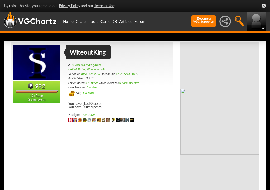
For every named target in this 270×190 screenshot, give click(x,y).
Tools (93, 21)
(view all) (88, 115)
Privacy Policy (69, 5)
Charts (81, 21)
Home (68, 21)
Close (264, 6)
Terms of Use (104, 5)
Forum (139, 21)
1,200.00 (88, 93)
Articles (125, 21)
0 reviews (93, 87)
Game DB (108, 21)
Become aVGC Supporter (203, 20)
